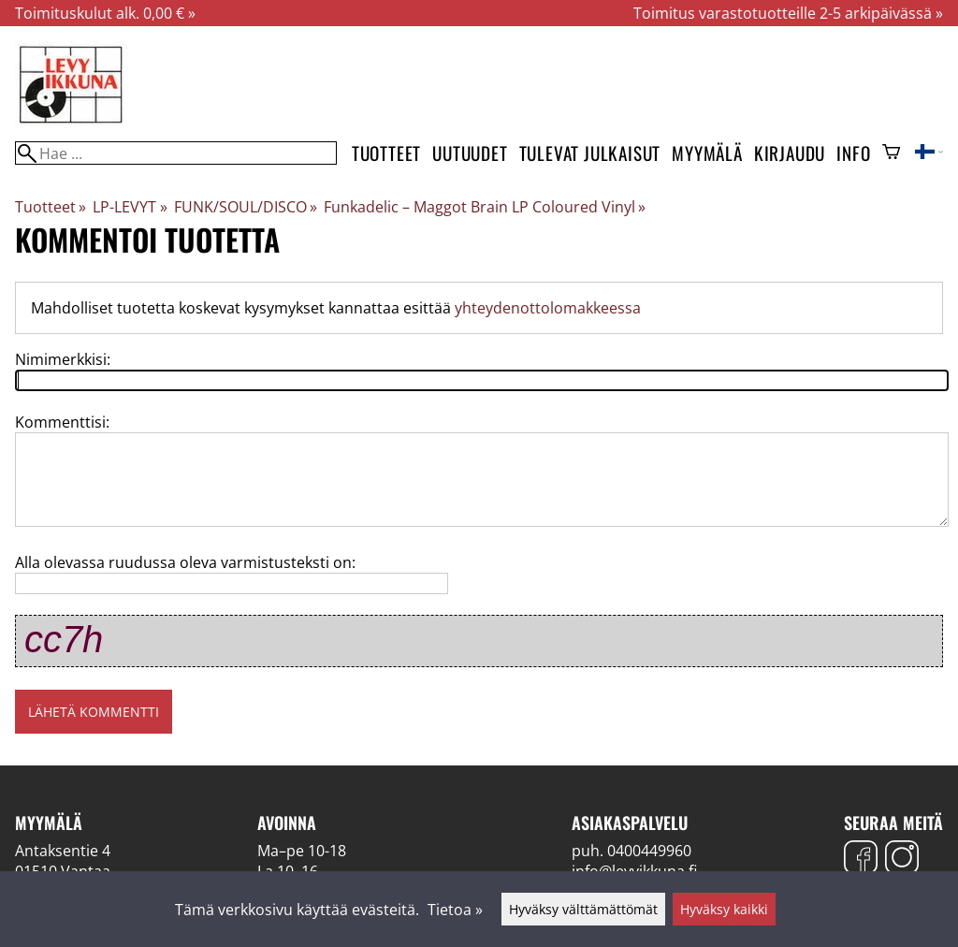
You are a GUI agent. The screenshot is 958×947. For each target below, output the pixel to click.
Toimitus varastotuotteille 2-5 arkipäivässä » (788, 13)
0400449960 (649, 850)
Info (853, 153)
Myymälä (707, 153)
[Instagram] (902, 859)
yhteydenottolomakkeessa (548, 308)
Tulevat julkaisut (590, 153)
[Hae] (176, 153)
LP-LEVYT (130, 207)
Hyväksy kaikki (724, 909)
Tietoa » (455, 909)
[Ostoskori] (891, 153)
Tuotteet (386, 153)
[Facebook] (861, 859)
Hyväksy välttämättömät (583, 909)
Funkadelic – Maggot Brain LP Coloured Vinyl (485, 207)
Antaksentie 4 (62, 850)
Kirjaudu (789, 153)
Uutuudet (469, 153)
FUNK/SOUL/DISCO (245, 207)
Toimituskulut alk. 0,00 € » (105, 13)
